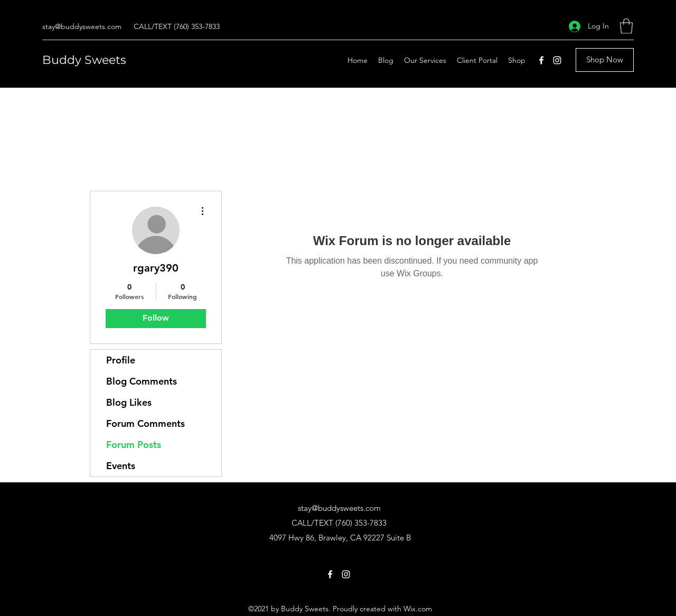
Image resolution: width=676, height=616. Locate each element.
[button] (626, 26)
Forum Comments (145, 423)
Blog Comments (141, 381)
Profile (120, 360)
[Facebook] (541, 60)
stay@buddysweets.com (81, 26)
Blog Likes (129, 402)
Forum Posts (133, 444)
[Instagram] (557, 60)
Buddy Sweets (84, 60)
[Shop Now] (605, 60)
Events (120, 466)
